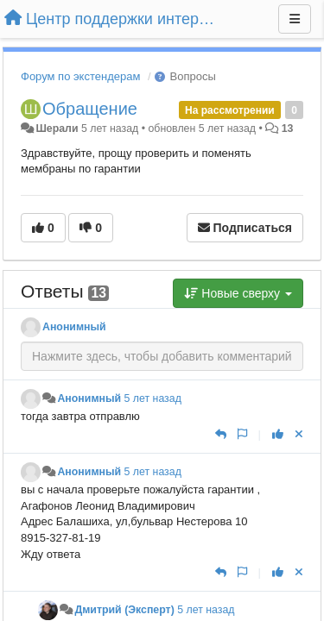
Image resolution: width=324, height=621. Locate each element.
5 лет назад (152, 398)
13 (288, 128)
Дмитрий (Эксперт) (124, 610)
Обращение (89, 108)
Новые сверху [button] (238, 293)
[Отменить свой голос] (299, 434)
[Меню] (294, 19)
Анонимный (74, 327)
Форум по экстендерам (80, 76)
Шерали (56, 128)
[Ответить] (220, 434)
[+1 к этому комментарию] (277, 434)
